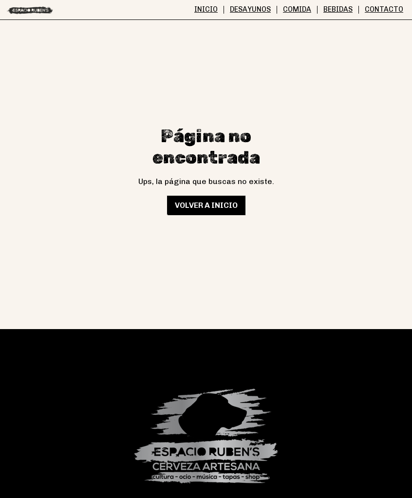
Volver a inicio (206, 205)
